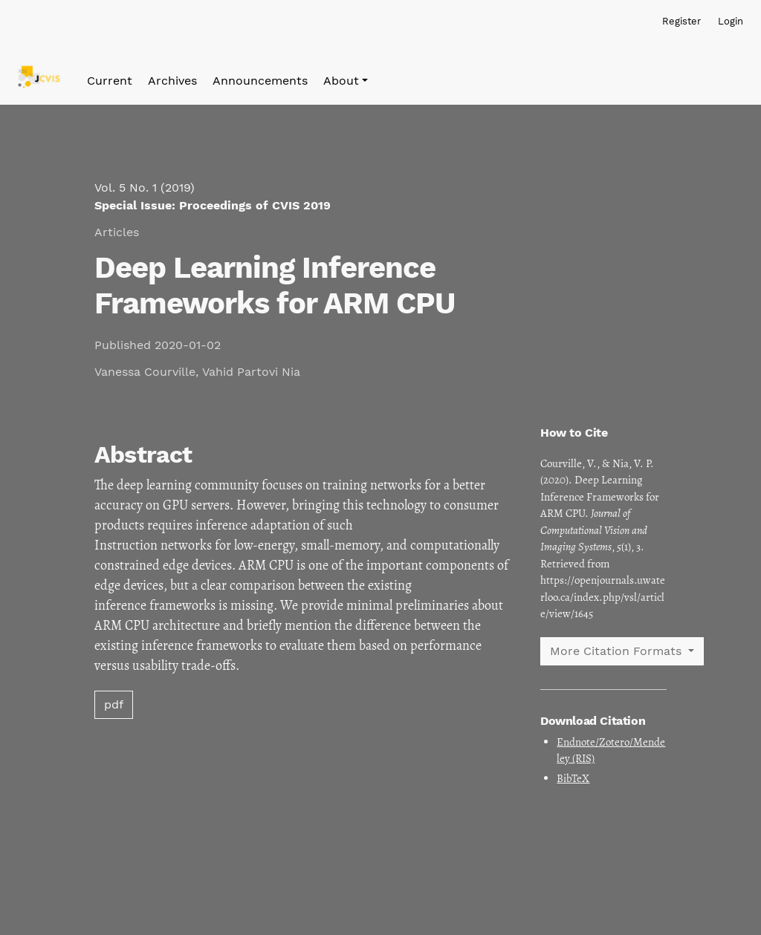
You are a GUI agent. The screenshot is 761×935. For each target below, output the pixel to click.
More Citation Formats (617, 651)
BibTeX (573, 778)
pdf (113, 704)
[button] (345, 81)
